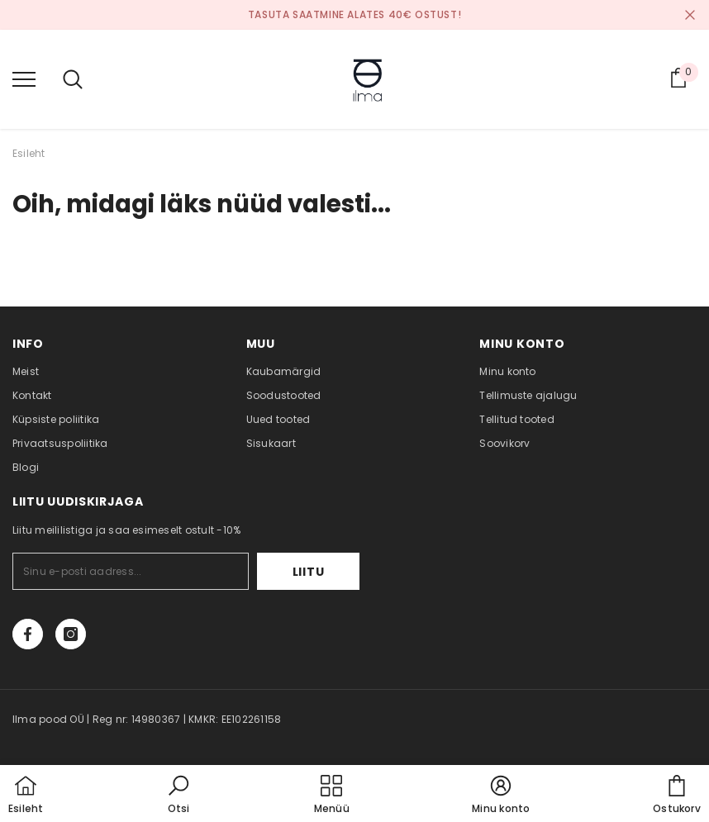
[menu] (24, 78)
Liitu (309, 571)
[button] (178, 795)
